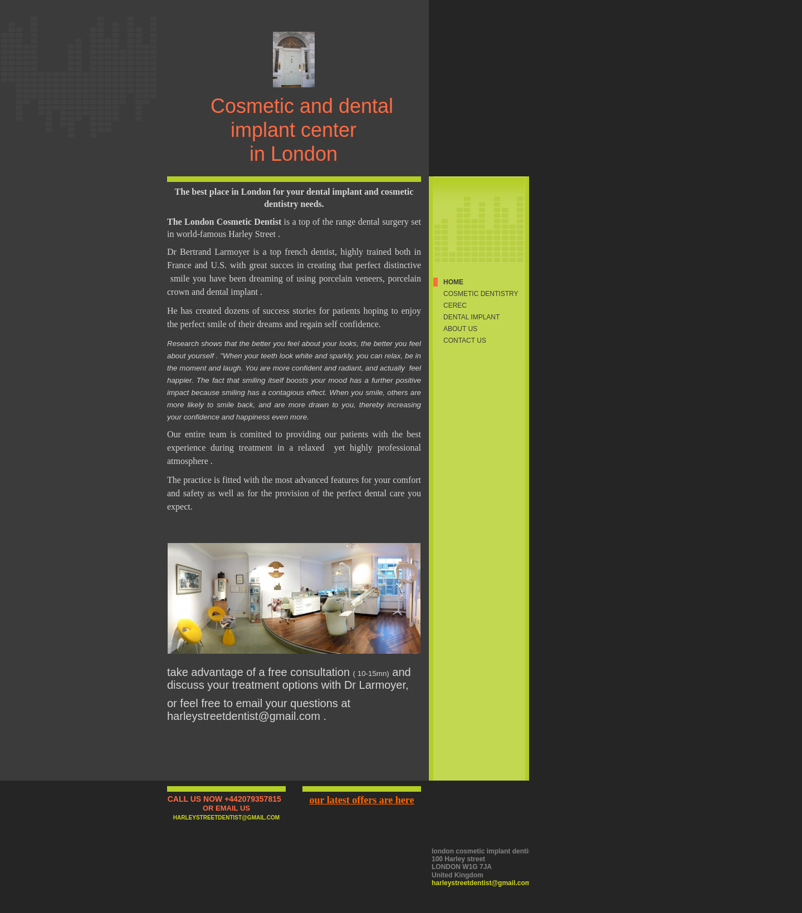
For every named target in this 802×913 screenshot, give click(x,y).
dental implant (471, 317)
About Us (460, 329)
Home (453, 282)
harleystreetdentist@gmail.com (481, 883)
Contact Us (464, 340)
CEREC (455, 305)
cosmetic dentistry (480, 294)
